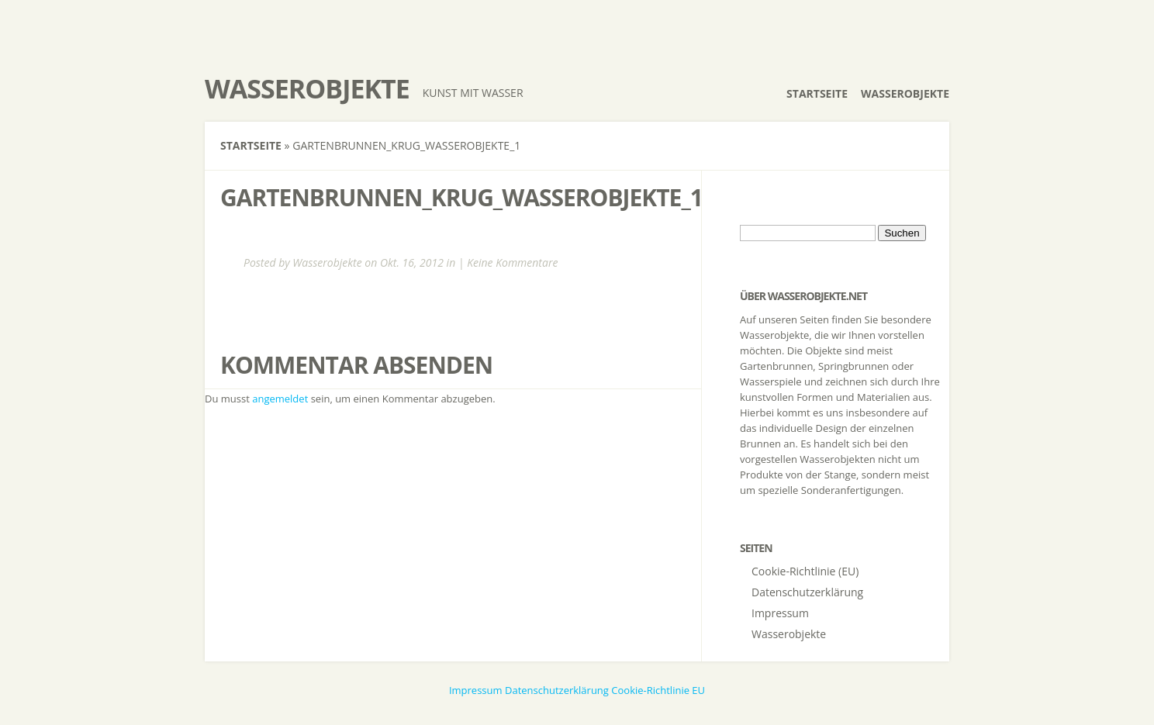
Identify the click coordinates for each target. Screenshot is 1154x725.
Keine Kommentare (512, 262)
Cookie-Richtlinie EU (658, 690)
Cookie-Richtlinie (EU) (805, 571)
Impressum (780, 613)
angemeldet (280, 399)
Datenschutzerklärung (807, 592)
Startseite (817, 93)
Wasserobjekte (307, 88)
